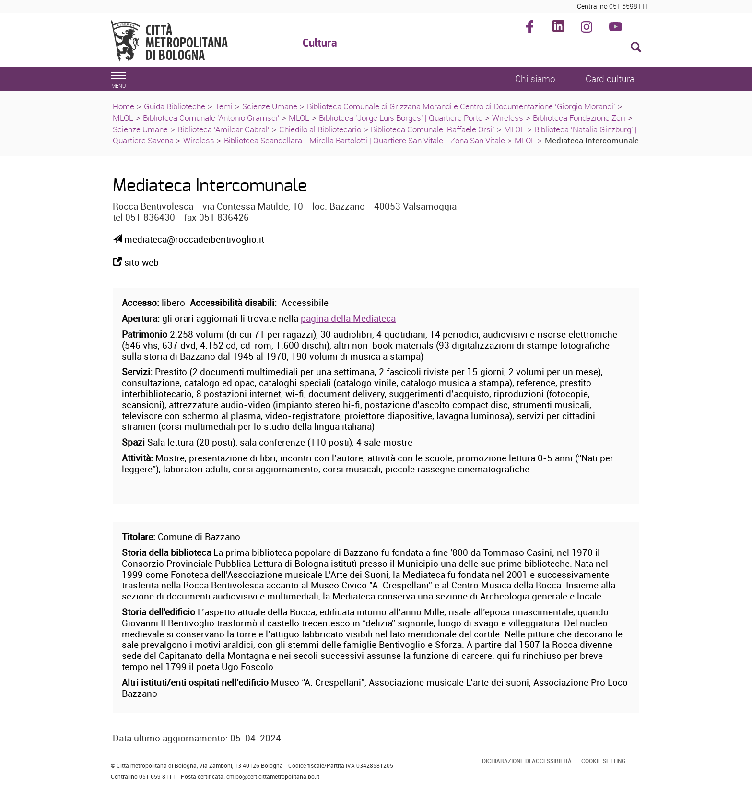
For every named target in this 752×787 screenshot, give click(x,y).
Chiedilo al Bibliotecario (320, 129)
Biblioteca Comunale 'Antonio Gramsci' (212, 117)
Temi (224, 106)
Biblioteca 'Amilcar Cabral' (223, 129)
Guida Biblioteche (174, 106)
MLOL (123, 117)
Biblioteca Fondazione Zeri (579, 117)
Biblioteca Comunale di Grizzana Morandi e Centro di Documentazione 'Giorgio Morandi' (461, 106)
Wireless (507, 117)
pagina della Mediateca (348, 318)
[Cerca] (583, 48)
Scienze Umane (269, 106)
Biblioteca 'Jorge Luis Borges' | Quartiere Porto (400, 117)
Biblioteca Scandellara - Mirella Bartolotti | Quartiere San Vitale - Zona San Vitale (364, 140)
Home (123, 106)
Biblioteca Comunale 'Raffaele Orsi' (432, 129)
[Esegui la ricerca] (636, 48)
